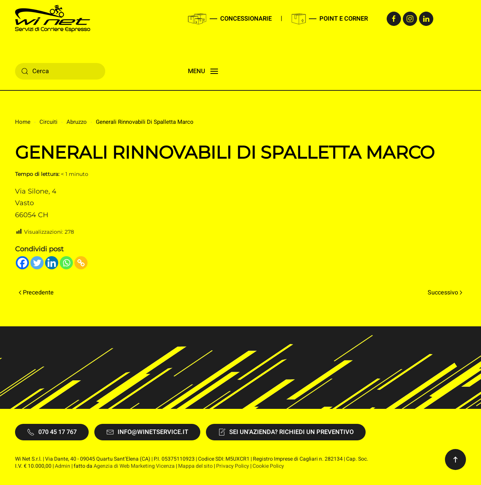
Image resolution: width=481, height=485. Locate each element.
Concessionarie (246, 18)
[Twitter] (37, 262)
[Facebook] (22, 262)
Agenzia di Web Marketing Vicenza (134, 466)
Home (22, 122)
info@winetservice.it (147, 432)
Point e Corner (343, 18)
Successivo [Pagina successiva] (445, 292)
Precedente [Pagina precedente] (36, 292)
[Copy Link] (81, 262)
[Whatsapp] (66, 262)
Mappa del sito (195, 466)
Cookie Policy (268, 466)
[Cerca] (60, 71)
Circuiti (48, 122)
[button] (203, 71)
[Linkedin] (51, 262)
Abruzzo (77, 122)
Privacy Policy (232, 466)
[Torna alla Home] (52, 19)
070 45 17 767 (52, 432)
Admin (62, 466)
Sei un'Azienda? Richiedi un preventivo (286, 432)
